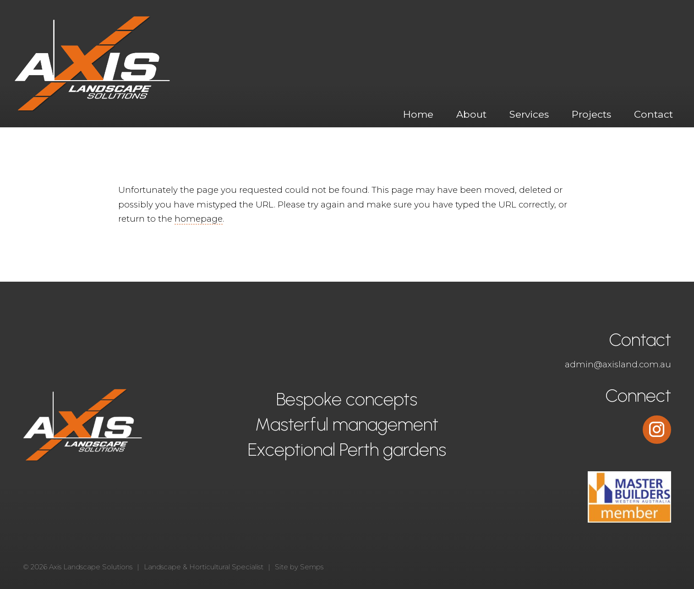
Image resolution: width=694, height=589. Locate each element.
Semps (311, 567)
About (471, 114)
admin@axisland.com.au (618, 364)
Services (529, 114)
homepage (199, 218)
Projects (591, 114)
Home (418, 114)
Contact (653, 114)
